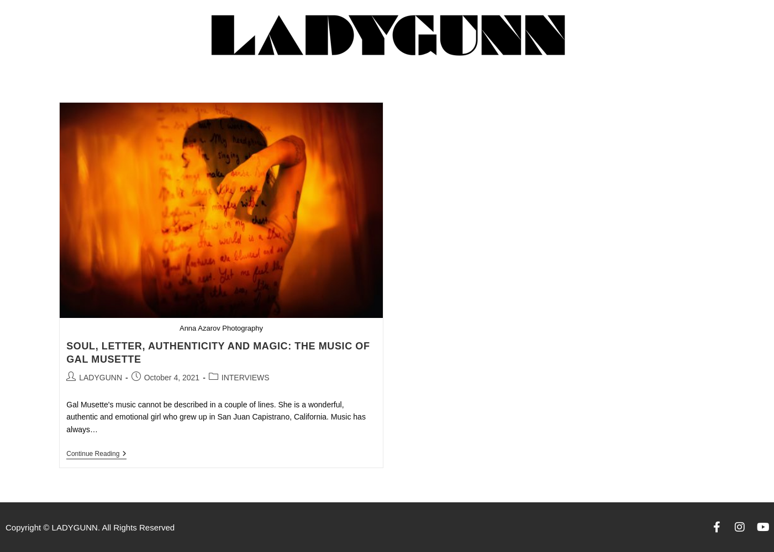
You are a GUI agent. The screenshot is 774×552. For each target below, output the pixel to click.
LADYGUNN (100, 377)
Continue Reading (96, 454)
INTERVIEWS (246, 377)
